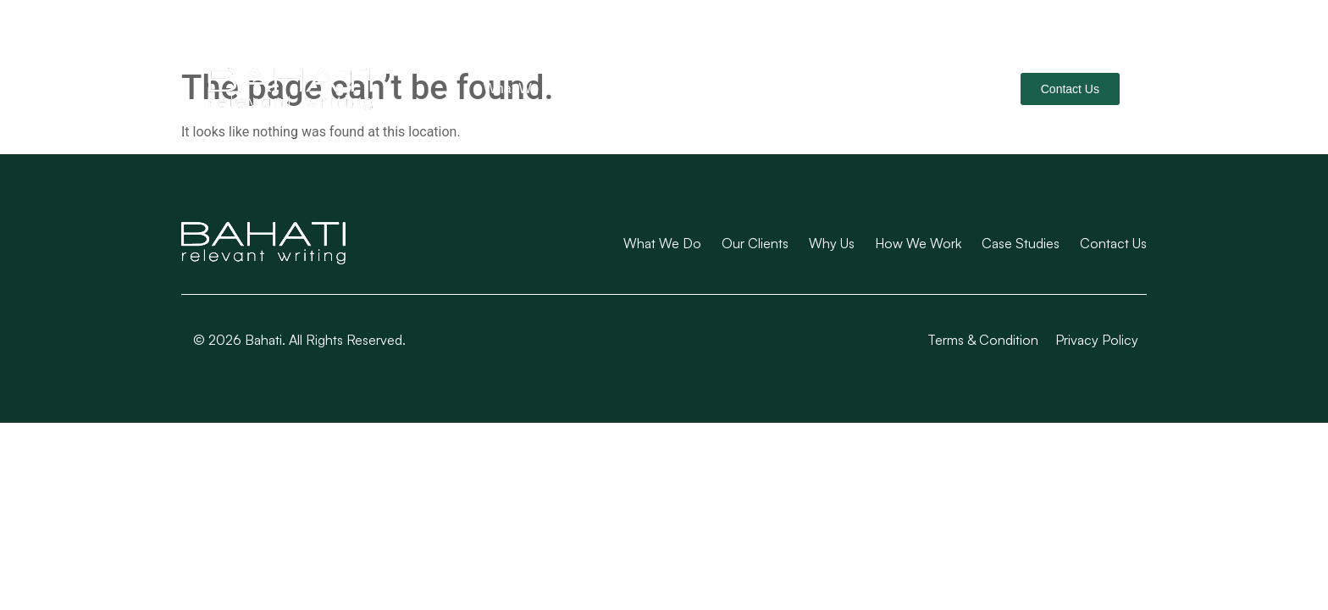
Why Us (719, 88)
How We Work (820, 88)
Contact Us (1113, 243)
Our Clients (627, 88)
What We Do (522, 88)
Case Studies (937, 88)
